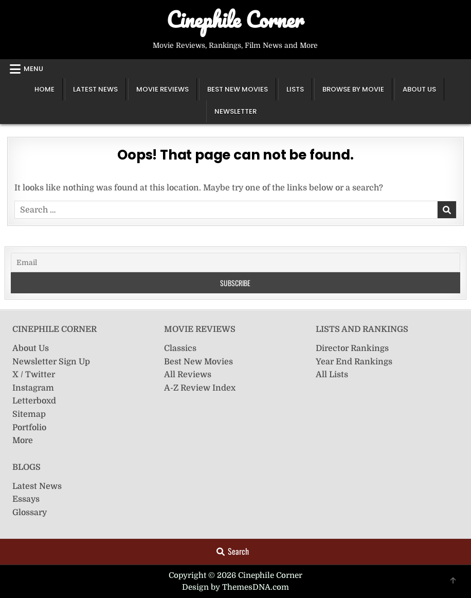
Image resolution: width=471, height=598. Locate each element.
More (22, 440)
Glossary (29, 512)
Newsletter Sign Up (51, 361)
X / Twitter (33, 374)
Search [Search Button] (232, 551)
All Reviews (187, 374)
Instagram (33, 388)
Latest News (95, 89)
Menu (33, 69)
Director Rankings (352, 348)
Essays (26, 499)
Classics (180, 348)
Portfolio (29, 427)
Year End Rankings (354, 361)
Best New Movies (237, 89)
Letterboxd (34, 401)
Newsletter (235, 111)
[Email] (235, 262)
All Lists (332, 374)
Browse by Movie (353, 89)
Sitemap (29, 414)
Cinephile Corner (235, 19)
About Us (419, 89)
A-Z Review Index (200, 388)
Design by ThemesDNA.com (235, 587)
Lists (295, 89)
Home (44, 89)
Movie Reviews (162, 89)
